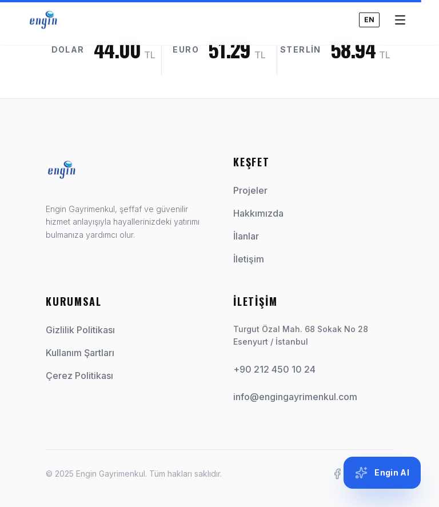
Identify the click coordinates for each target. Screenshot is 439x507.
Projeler (255, 190)
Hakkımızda (263, 213)
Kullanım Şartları (80, 352)
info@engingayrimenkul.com (295, 396)
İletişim (253, 259)
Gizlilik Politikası (80, 330)
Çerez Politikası (79, 375)
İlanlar (250, 236)
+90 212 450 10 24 (274, 369)
